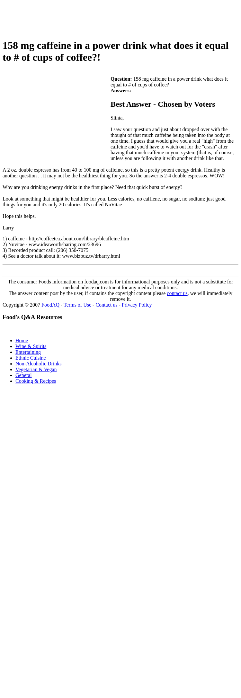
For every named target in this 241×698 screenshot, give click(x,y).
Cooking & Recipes (35, 381)
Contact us (106, 305)
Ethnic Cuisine (30, 358)
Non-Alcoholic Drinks (38, 363)
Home (21, 340)
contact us (177, 293)
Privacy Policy (137, 305)
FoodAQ (50, 305)
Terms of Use (77, 305)
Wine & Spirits (30, 346)
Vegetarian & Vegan (36, 369)
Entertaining (28, 352)
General (23, 375)
